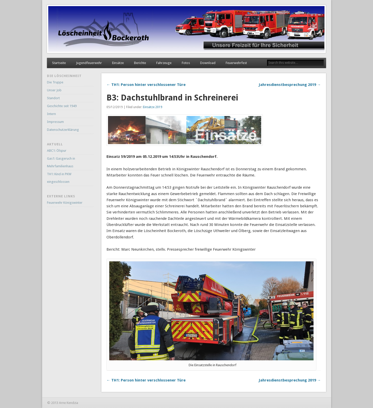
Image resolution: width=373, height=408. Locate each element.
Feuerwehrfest (236, 63)
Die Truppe (55, 82)
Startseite (59, 63)
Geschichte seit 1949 (62, 106)
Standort (53, 98)
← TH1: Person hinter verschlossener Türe (146, 84)
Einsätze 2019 (152, 107)
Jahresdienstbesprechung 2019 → (290, 84)
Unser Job (54, 90)
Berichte (140, 63)
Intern (51, 114)
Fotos (186, 63)
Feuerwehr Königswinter (64, 203)
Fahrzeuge (164, 63)
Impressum (55, 122)
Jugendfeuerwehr (89, 63)
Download (207, 63)
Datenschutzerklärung (63, 130)
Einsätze (118, 63)
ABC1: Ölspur (56, 150)
